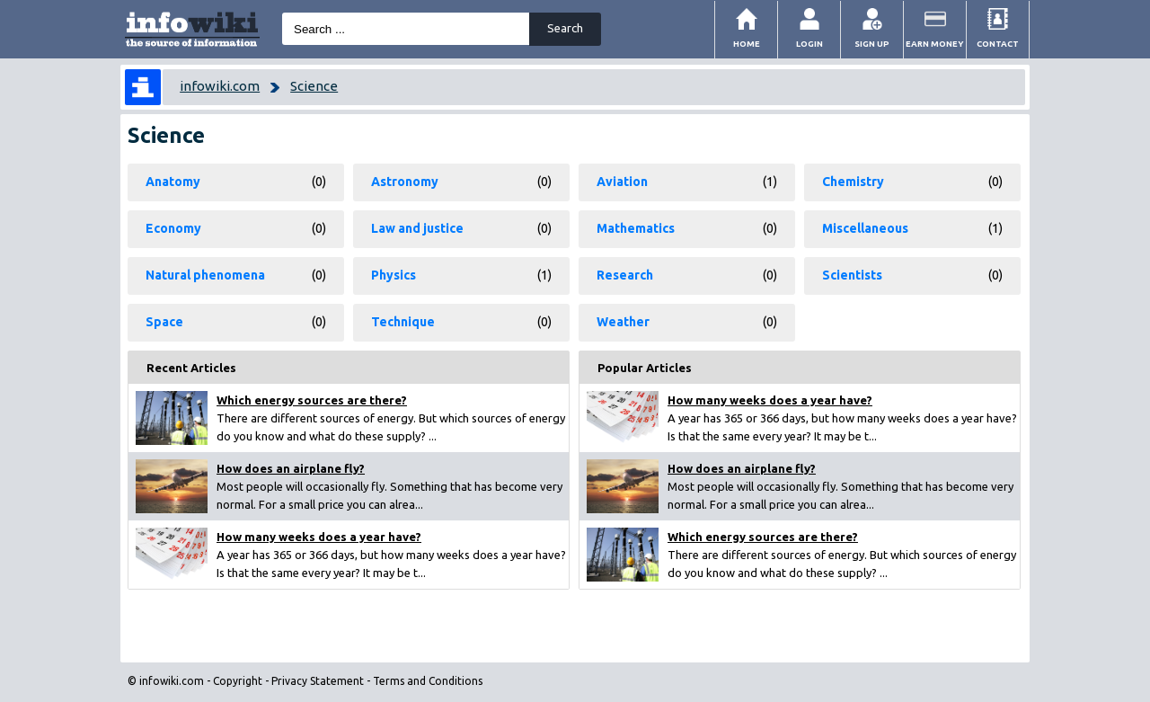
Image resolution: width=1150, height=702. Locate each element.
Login (809, 44)
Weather (623, 322)
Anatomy (173, 181)
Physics (393, 275)
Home (746, 44)
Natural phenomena (205, 275)
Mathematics (636, 228)
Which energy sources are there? (312, 400)
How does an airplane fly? (291, 468)
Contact (998, 44)
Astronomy (404, 181)
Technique (403, 322)
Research (625, 275)
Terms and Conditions (427, 681)
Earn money (935, 44)
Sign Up (871, 44)
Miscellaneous (865, 228)
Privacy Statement (317, 681)
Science (314, 85)
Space (164, 322)
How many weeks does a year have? (319, 536)
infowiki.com (220, 85)
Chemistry (853, 181)
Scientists (852, 275)
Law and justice (417, 228)
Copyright (237, 681)
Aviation (622, 181)
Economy (173, 228)
